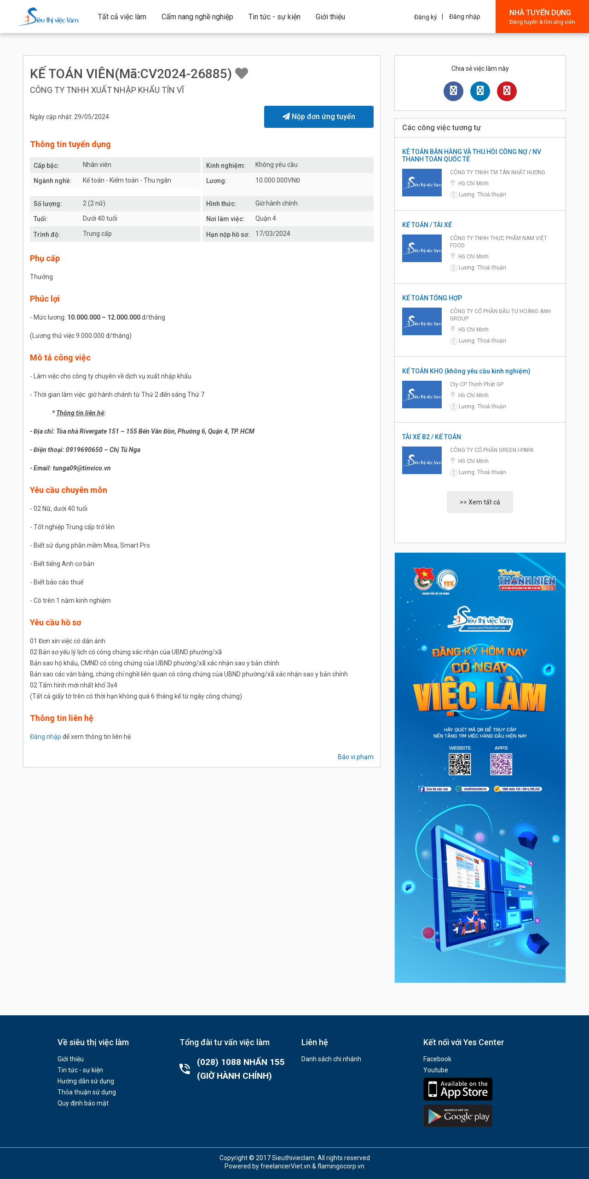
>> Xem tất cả (480, 502)
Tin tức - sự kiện (274, 16)
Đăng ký (425, 17)
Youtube (435, 1070)
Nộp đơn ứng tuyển (319, 116)
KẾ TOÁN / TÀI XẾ (427, 225)
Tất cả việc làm (122, 16)
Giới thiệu (330, 16)
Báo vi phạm (356, 757)
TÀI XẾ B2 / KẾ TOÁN (431, 437)
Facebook (437, 1059)
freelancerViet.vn (285, 1166)
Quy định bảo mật (83, 1103)
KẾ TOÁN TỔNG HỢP (432, 298)
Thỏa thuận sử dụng (87, 1092)
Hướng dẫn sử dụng (86, 1081)
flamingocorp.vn (341, 1166)
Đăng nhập (464, 16)
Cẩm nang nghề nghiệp (197, 16)
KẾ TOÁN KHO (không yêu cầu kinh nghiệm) (466, 371)
